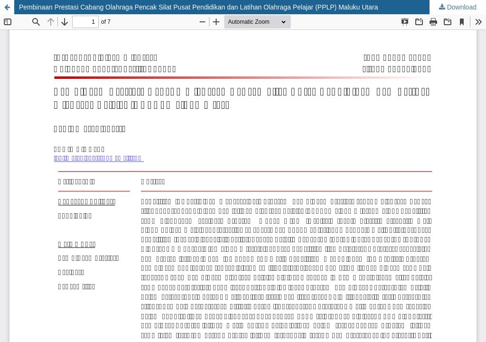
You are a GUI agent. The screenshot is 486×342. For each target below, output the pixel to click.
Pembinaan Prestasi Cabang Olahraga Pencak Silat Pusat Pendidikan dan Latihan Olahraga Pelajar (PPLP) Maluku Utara (198, 7)
